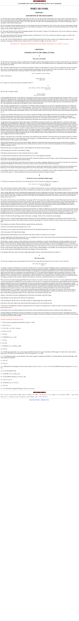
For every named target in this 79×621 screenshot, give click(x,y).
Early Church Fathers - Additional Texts (39, 400)
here (46, 397)
